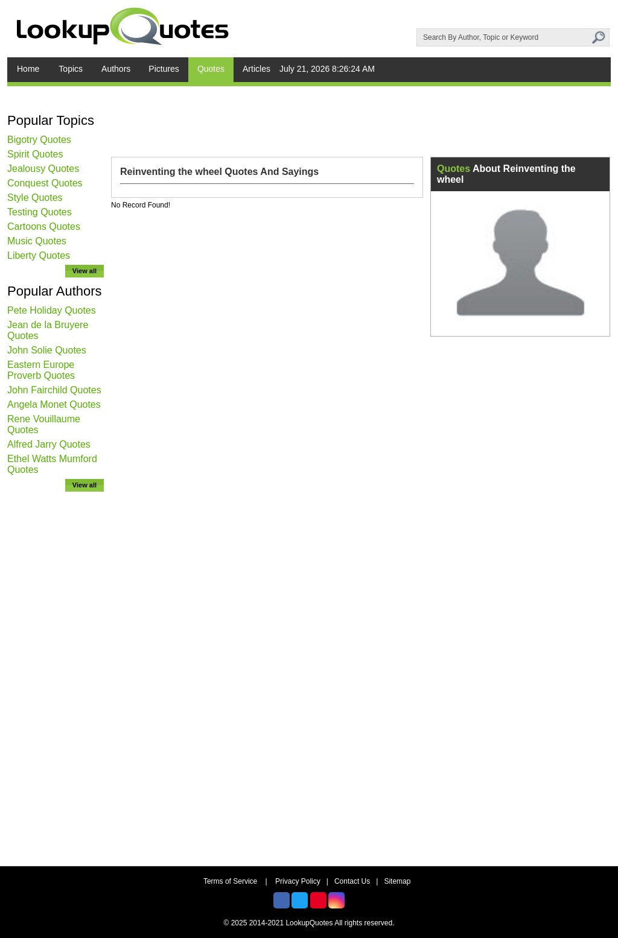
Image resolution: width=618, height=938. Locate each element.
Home (28, 69)
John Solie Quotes (46, 350)
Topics (71, 69)
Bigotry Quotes (39, 140)
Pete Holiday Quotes (51, 310)
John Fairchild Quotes (54, 390)
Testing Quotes (39, 212)
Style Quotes (35, 197)
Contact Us (352, 881)
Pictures (163, 69)
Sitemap (397, 881)
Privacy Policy (297, 881)
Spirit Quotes (35, 154)
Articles (256, 69)
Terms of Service (230, 881)
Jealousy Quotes (43, 168)
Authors (115, 69)
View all (84, 270)
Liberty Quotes (38, 255)
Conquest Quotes (45, 183)
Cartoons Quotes (43, 226)
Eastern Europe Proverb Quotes (41, 370)
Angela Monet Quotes (54, 404)
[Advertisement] (55, 679)
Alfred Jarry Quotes (49, 444)
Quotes (211, 69)
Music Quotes (36, 241)
